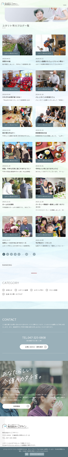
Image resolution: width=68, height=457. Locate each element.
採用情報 (16, 406)
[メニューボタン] (65, 4)
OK (27, 454)
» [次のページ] (34, 254)
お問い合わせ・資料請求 (34, 347)
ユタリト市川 (38, 290)
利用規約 (24, 445)
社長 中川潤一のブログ (14, 294)
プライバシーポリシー (14, 445)
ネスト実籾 (53, 290)
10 (26, 254)
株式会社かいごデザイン (10, 3)
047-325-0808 (37, 337)
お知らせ (9, 290)
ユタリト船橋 (23, 290)
